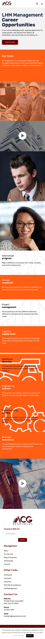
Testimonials (8, 561)
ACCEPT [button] (29, 635)
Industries (7, 582)
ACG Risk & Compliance (12, 585)
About (6, 551)
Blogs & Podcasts (10, 557)
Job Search (8, 575)
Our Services (8, 554)
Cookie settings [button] (18, 636)
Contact (7, 564)
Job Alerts (7, 578)
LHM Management (10, 588)
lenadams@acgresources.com (15, 616)
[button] (10, 42)
